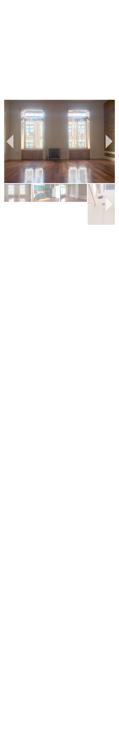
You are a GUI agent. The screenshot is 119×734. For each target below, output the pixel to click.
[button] (9, 141)
